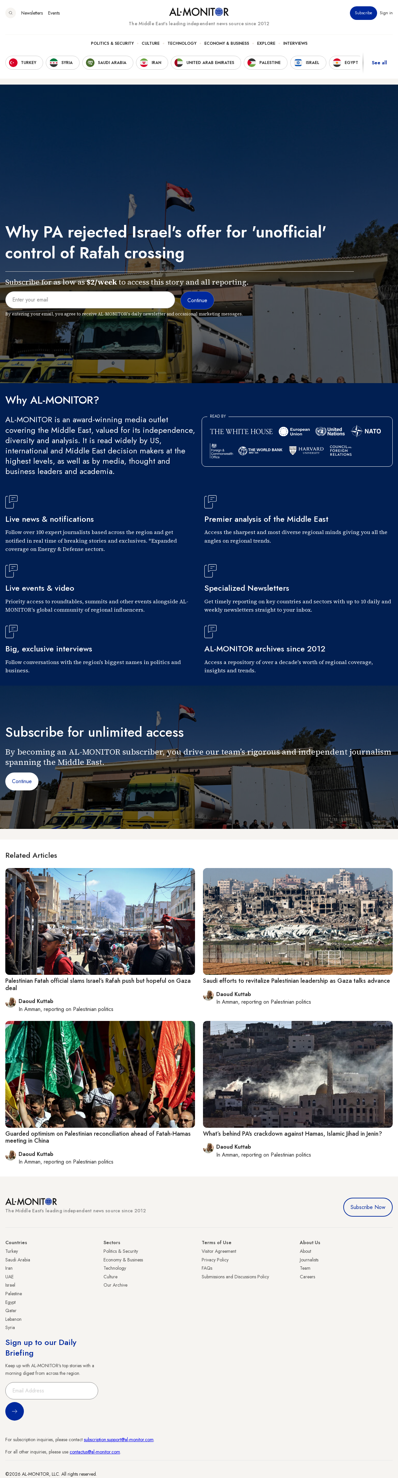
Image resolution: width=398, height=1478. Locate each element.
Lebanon (13, 1319)
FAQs (207, 1268)
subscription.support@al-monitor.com (119, 1439)
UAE (9, 1276)
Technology (181, 43)
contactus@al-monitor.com (95, 1451)
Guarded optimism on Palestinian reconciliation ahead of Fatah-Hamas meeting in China (98, 1137)
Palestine (13, 1293)
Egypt (10, 1302)
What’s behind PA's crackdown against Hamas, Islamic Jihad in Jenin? (292, 1133)
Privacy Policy (215, 1259)
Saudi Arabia (17, 1259)
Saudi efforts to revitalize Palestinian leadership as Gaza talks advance (296, 980)
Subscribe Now (368, 1207)
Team (305, 1268)
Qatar (11, 1310)
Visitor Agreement (219, 1251)
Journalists (309, 1259)
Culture (151, 43)
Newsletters (32, 13)
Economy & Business (226, 43)
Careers (307, 1276)
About (305, 1251)
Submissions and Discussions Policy (235, 1276)
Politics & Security (112, 43)
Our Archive (115, 1285)
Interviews (295, 43)
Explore (266, 43)
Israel (10, 1285)
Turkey (11, 1251)
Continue (22, 781)
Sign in (386, 13)
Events (54, 13)
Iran (9, 1268)
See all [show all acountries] (379, 62)
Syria (10, 1327)
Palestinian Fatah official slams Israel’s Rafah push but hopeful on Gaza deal (98, 984)
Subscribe (363, 13)
